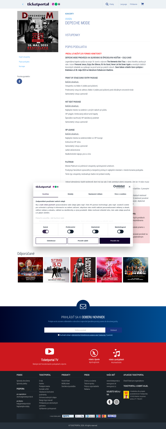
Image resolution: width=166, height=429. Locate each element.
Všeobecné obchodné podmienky (46, 393)
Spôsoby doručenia (23, 381)
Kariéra (41, 383)
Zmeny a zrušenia (90, 381)
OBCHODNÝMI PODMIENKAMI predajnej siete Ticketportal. (89, 335)
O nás (41, 381)
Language (123, 4)
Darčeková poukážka (68, 386)
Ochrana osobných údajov (48, 397)
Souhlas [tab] (45, 194)
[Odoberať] (113, 330)
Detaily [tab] (70, 194)
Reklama (87, 389)
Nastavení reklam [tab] (95, 194)
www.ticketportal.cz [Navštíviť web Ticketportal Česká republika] (113, 381)
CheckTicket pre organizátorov (133, 381)
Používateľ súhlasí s (86, 335)
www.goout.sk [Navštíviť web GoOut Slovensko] (111, 383)
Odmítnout (51, 241)
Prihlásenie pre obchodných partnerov (48, 404)
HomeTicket (66, 381)
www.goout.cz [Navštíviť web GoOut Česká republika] (111, 386)
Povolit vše (114, 241)
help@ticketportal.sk (24, 403)
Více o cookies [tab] (120, 194)
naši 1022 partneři (47, 205)
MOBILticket (66, 383)
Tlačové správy (89, 383)
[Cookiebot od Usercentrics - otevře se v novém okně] (115, 186)
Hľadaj (110, 4)
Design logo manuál (45, 400)
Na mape (22, 66)
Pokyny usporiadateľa (91, 386)
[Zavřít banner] (129, 186)
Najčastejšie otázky (23, 406)
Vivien (68, 19)
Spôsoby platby (22, 383)
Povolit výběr (83, 241)
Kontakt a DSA (44, 389)
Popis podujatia (24, 61)
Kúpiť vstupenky (24, 57)
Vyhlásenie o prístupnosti (47, 408)
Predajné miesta (44, 386)
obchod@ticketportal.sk (25, 396)
